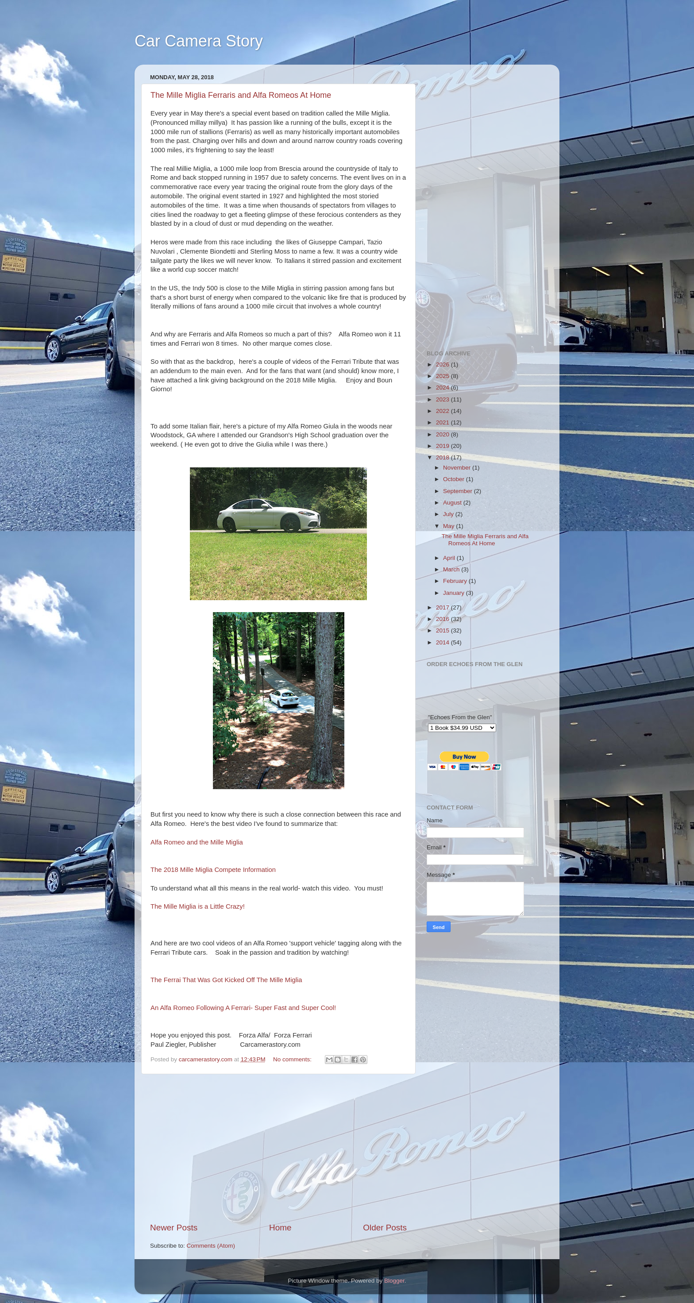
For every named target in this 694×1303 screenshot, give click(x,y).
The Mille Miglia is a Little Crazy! (197, 906)
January (454, 593)
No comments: (293, 1059)
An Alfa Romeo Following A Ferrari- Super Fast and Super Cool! (243, 1007)
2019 (443, 446)
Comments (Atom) (211, 1245)
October (454, 479)
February (456, 581)
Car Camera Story (199, 41)
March (452, 569)
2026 (443, 364)
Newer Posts (173, 1227)
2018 (443, 457)
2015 (443, 630)
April (450, 558)
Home (280, 1227)
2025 (443, 376)
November (457, 467)
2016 (443, 619)
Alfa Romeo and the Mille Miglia (196, 842)
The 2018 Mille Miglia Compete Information (213, 869)
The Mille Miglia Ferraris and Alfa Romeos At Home (240, 95)
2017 (443, 607)
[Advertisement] (278, 1148)
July (449, 514)
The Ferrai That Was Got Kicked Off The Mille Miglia (226, 979)
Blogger (394, 1280)
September (458, 491)
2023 (443, 399)
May (449, 526)
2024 (443, 387)
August (453, 502)
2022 (443, 411)
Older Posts (385, 1227)
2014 (443, 642)
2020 (443, 434)
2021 (443, 422)
